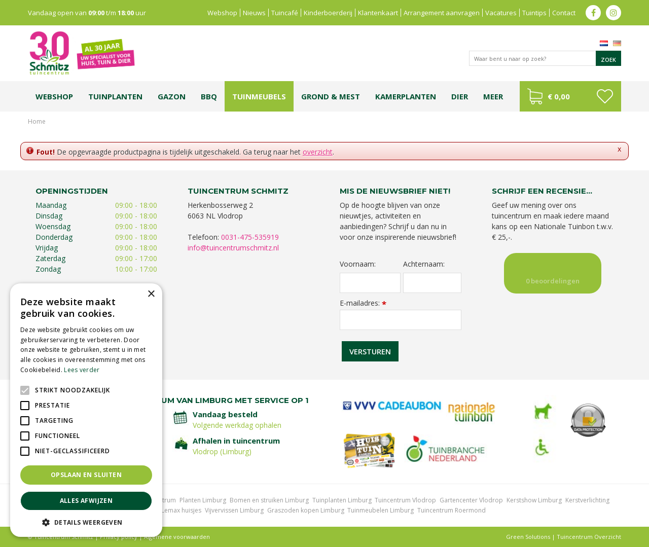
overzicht (318, 152)
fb (593, 12)
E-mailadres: (363, 303)
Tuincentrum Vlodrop (405, 500)
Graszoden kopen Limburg (305, 510)
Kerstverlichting (587, 500)
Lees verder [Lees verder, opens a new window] (81, 370)
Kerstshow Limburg (534, 500)
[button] (86, 522)
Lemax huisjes (181, 510)
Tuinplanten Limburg (342, 500)
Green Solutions (528, 536)
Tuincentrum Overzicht (589, 536)
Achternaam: (424, 264)
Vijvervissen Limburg (234, 510)
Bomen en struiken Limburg (269, 500)
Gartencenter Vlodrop (471, 500)
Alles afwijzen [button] (86, 500)
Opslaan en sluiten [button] (86, 474)
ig (613, 12)
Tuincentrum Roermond (451, 510)
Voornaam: (358, 264)
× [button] (151, 294)
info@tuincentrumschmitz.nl (233, 247)
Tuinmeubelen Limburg (380, 510)
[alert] (86, 410)
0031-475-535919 (250, 237)
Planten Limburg (202, 500)
